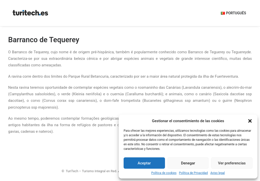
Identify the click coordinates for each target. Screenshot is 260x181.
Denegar (188, 163)
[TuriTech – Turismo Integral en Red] (30, 13)
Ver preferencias (232, 163)
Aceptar (144, 163)
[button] (249, 120)
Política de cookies (164, 173)
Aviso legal (217, 173)
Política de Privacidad (193, 173)
